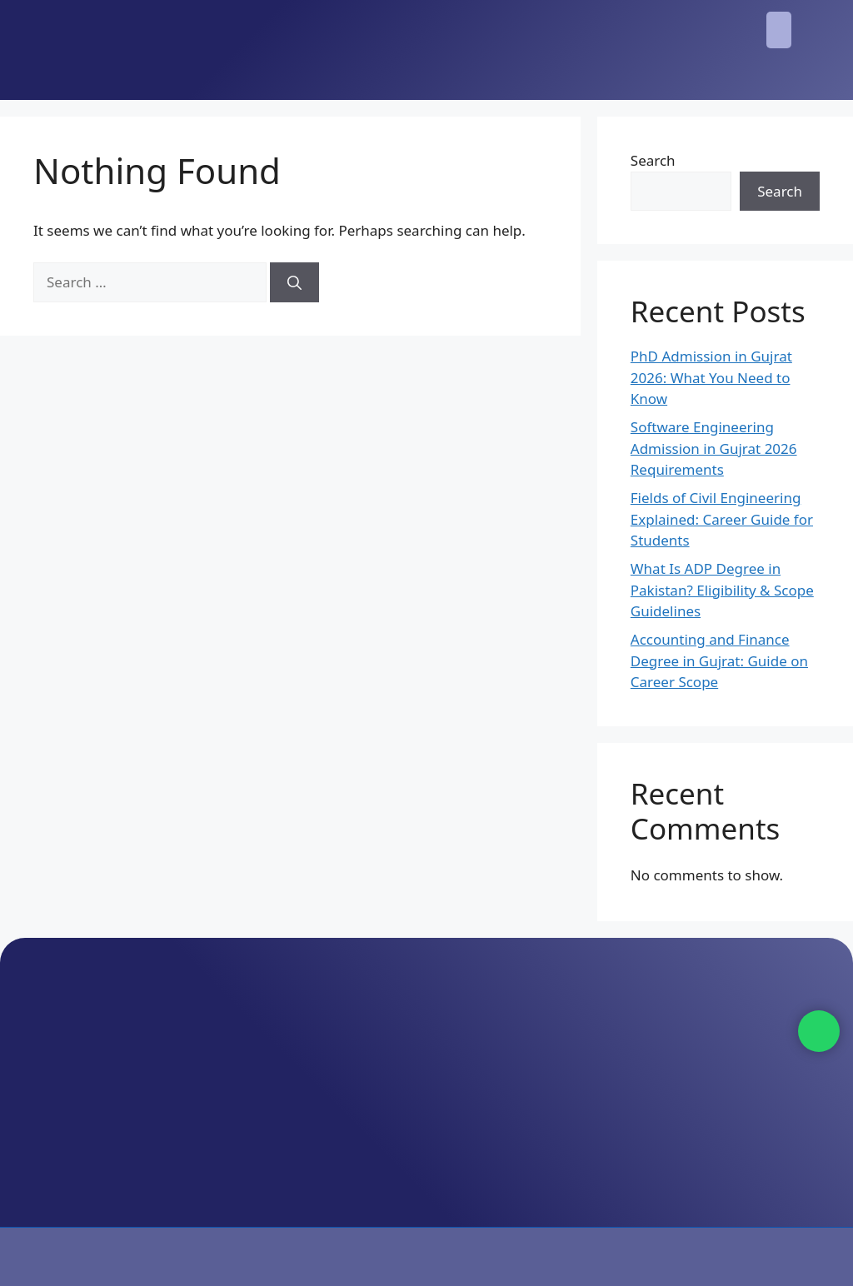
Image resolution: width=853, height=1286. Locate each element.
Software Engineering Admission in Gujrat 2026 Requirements (714, 448)
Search (653, 160)
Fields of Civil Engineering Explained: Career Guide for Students (722, 519)
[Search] (294, 282)
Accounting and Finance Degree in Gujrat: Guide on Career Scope (719, 660)
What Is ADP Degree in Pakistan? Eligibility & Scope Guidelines (722, 590)
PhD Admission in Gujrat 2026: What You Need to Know (711, 377)
